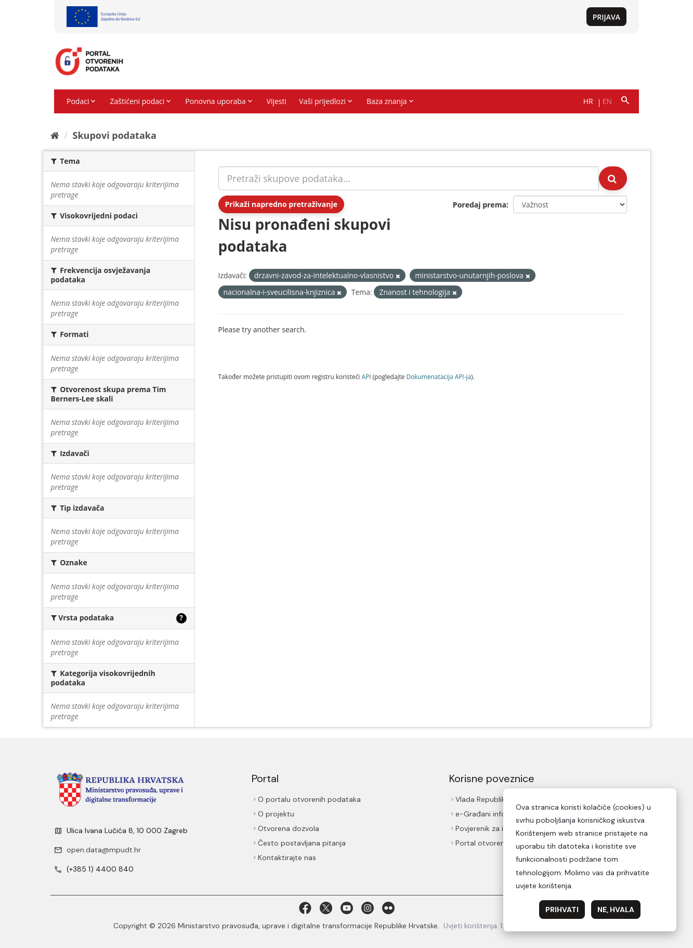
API (366, 376)
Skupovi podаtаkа (114, 135)
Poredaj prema (479, 205)
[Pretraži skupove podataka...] (408, 178)
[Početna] (54, 135)
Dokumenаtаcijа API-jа (439, 376)
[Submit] (613, 178)
